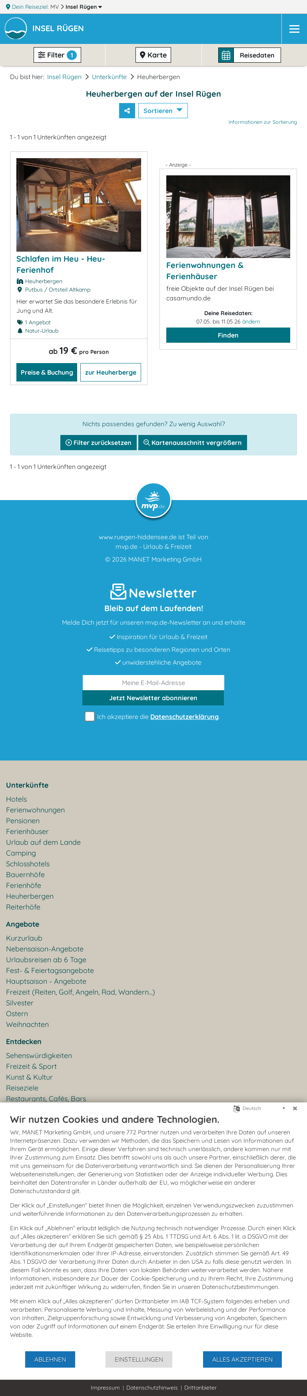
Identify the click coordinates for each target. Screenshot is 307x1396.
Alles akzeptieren (242, 1359)
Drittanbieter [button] (200, 1387)
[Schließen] (295, 1108)
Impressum (105, 1387)
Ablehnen (50, 1359)
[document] (153, 1231)
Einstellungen (139, 1359)
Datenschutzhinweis (152, 1387)
